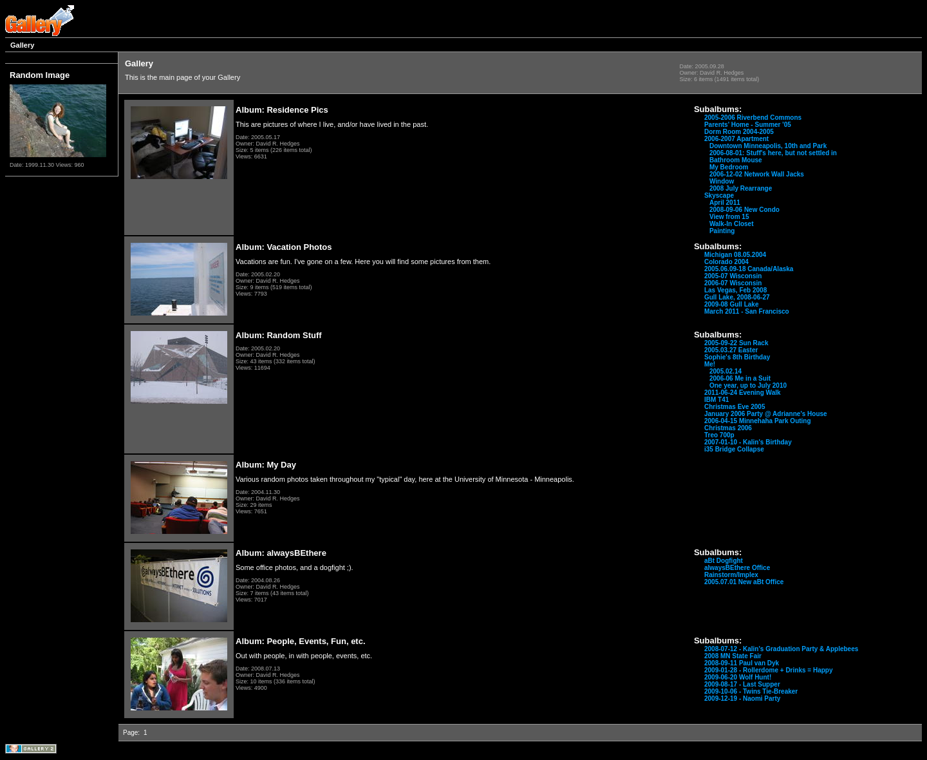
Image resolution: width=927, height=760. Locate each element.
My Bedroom (729, 167)
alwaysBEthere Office (737, 567)
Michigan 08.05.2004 (735, 254)
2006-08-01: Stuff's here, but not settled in (773, 153)
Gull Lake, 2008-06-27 (737, 297)
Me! (709, 364)
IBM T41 (716, 399)
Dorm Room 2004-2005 (739, 131)
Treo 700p (719, 435)
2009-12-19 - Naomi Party (742, 698)
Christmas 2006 (728, 428)
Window (721, 181)
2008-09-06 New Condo (744, 209)
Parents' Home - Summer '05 (747, 124)
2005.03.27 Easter (731, 350)
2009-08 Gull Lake (731, 304)
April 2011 (724, 202)
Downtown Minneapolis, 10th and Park (768, 145)
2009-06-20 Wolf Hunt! (737, 677)
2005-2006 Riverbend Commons (752, 117)
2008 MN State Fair (733, 656)
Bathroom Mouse (735, 160)
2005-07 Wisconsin (733, 276)
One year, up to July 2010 (748, 385)
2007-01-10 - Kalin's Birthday (748, 442)
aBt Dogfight (723, 560)
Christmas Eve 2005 (734, 406)
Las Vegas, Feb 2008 (735, 290)
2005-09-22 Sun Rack (736, 343)
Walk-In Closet (731, 223)
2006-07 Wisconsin (733, 283)
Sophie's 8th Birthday (737, 357)
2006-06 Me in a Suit (740, 378)
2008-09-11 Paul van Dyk (741, 663)
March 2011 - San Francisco (746, 311)
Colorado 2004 (726, 261)
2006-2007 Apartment (736, 138)
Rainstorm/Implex (731, 574)
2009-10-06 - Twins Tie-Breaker (751, 691)
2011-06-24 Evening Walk (742, 392)
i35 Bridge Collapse (734, 449)
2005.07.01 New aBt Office (743, 581)
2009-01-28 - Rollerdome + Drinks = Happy (768, 670)
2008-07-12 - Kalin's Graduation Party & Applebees (781, 648)
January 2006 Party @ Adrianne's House (765, 413)
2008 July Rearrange (740, 188)
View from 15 (729, 216)
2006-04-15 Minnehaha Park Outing (757, 420)
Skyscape (719, 195)
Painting (722, 230)
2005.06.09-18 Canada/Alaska (748, 268)
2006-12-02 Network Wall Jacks (756, 174)
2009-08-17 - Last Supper (742, 684)
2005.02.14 (725, 371)
